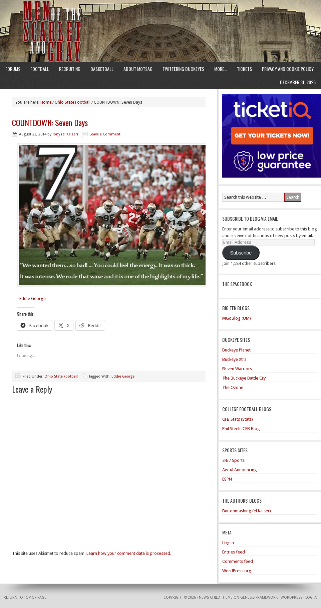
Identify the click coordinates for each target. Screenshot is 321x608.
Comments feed (237, 561)
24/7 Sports (233, 460)
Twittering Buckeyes (183, 68)
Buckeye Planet (236, 349)
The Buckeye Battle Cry (244, 378)
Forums (12, 68)
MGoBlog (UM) (236, 318)
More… (220, 68)
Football (39, 68)
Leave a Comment (104, 134)
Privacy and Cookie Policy (288, 68)
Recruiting (69, 68)
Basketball (101, 68)
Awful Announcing (239, 469)
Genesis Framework (259, 597)
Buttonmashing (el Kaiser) (246, 510)
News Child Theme (216, 597)
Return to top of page (25, 597)
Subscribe (241, 253)
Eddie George (32, 298)
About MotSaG (137, 68)
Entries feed (233, 551)
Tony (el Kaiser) (65, 134)
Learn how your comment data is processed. (128, 553)
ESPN (227, 479)
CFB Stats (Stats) (237, 419)
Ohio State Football (61, 376)
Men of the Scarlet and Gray (160, 18)
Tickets (244, 68)
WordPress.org (236, 570)
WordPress (291, 597)
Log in (228, 542)
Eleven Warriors (237, 368)
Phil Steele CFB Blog (241, 428)
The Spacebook (237, 283)
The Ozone (232, 387)
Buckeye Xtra (234, 359)
